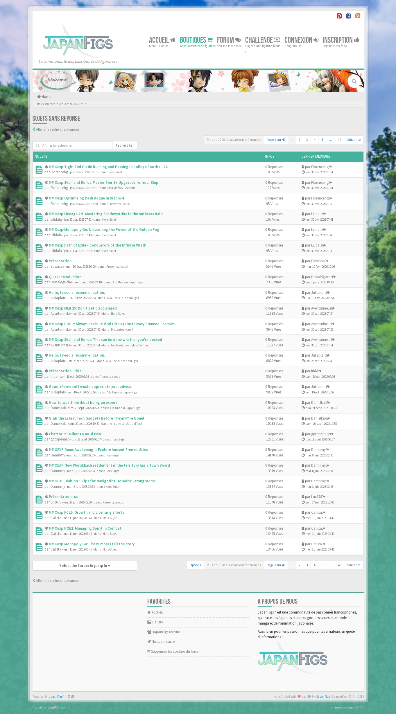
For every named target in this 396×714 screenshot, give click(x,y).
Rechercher (124, 145)
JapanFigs (323, 697)
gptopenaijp (60, 439)
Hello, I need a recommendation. (77, 292)
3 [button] (307, 139)
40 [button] (339, 139)
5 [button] (322, 139)
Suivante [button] (354, 139)
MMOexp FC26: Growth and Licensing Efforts (86, 512)
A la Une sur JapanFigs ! (128, 282)
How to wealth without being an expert (83, 402)
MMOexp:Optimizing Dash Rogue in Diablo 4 (86, 198)
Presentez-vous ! (119, 204)
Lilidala (56, 219)
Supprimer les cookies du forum (173, 651)
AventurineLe (61, 313)
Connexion (301, 40)
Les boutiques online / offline (129, 345)
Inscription (341, 40)
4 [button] (315, 139)
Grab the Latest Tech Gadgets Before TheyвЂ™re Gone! (96, 418)
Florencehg (59, 172)
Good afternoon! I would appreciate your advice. (90, 386)
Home (46, 96)
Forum (229, 40)
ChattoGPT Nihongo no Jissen (75, 433)
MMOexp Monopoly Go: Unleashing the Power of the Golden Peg (104, 229)
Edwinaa (57, 266)
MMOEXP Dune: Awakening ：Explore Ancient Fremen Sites (98, 449)
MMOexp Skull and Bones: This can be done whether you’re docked (105, 339)
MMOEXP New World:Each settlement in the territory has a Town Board (109, 465)
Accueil (162, 40)
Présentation (60, 260)
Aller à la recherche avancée (57, 129)
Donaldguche (61, 282)
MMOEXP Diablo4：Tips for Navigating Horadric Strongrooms (102, 481)
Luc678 (56, 502)
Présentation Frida (65, 370)
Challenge (262, 40)
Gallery (155, 622)
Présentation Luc (63, 496)
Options (195, 565)
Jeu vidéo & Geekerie (121, 188)
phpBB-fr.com (57, 707)
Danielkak (58, 407)
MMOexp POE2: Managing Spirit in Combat (85, 528)
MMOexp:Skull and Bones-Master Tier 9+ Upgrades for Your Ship (103, 182)
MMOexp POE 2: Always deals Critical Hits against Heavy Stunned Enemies (112, 323)
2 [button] (299, 139)
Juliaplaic (58, 297)
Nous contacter (161, 641)
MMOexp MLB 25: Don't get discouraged (83, 308)
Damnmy (58, 455)
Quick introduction (65, 276)
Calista (56, 517)
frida (54, 376)
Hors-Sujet (115, 172)
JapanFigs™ (56, 697)
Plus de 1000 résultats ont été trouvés (234, 139)
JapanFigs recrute (163, 632)
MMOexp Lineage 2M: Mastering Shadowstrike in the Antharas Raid (106, 213)
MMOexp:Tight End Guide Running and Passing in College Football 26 (108, 166)
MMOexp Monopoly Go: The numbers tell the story (92, 544)
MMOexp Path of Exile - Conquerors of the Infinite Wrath (97, 245)
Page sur (276, 139)
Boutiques (196, 40)
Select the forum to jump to (84, 565)
